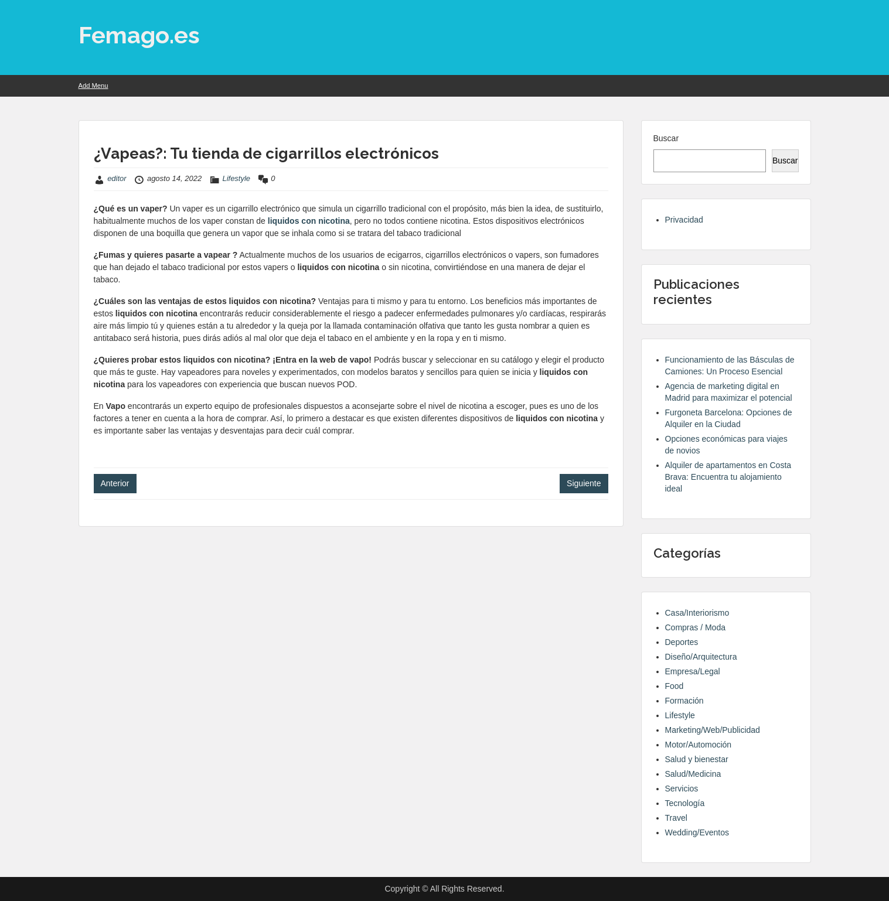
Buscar (666, 138)
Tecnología (685, 803)
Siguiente (584, 483)
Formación (684, 700)
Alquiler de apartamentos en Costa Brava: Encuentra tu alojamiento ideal (728, 476)
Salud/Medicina (693, 774)
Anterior (115, 483)
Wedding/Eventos (697, 832)
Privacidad (684, 219)
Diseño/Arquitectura (701, 656)
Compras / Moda (695, 627)
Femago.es (139, 35)
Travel (676, 817)
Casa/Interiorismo (697, 612)
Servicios (682, 788)
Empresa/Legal (692, 671)
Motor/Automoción (698, 744)
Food (674, 686)
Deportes (682, 642)
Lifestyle (236, 178)
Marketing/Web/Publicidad (712, 730)
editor (117, 178)
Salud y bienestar (696, 759)
